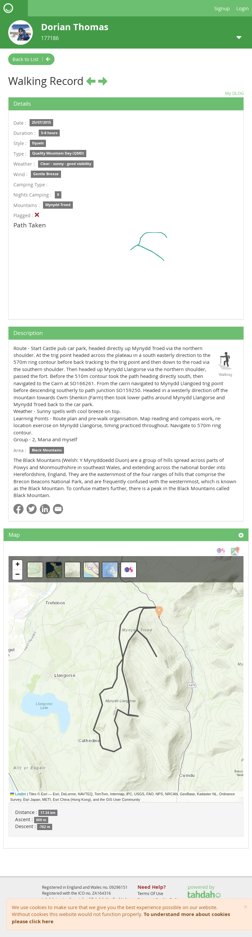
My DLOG (234, 93)
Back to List (31, 59)
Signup (222, 8)
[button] (159, 611)
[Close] (245, 907)
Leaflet (18, 794)
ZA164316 (101, 893)
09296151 (118, 887)
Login (242, 8)
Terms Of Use (150, 893)
